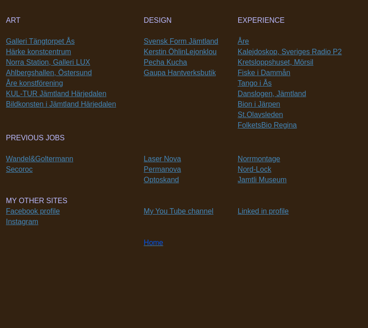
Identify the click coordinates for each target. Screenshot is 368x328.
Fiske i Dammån (264, 73)
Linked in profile (263, 211)
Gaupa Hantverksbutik (180, 73)
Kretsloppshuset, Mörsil (275, 62)
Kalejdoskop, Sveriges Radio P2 (290, 52)
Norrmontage (259, 159)
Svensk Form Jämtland (181, 41)
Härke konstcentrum (38, 52)
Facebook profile (33, 211)
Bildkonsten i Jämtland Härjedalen (61, 104)
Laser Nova (162, 159)
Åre (243, 41)
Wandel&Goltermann (39, 159)
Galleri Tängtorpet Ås (40, 41)
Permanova (162, 169)
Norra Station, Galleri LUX (48, 62)
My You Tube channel (179, 211)
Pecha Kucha (165, 62)
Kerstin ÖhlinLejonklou (180, 52)
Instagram (22, 222)
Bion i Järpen (259, 104)
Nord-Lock (254, 169)
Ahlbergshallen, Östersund (49, 73)
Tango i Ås (255, 83)
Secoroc (19, 169)
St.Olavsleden (260, 114)
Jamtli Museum (262, 180)
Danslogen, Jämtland (272, 93)
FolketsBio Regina (267, 125)
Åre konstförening (34, 83)
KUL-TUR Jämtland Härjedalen (56, 93)
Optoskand (161, 180)
